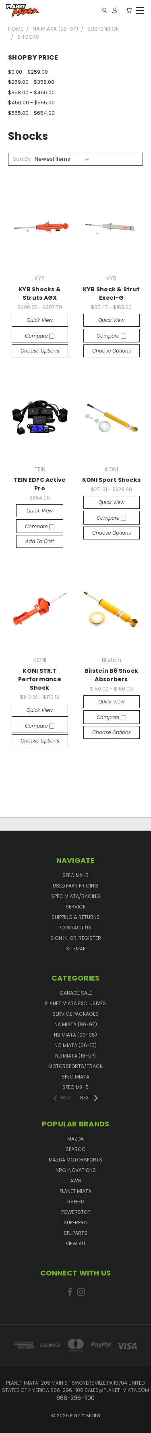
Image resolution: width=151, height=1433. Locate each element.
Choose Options (40, 350)
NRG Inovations (76, 1170)
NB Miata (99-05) (75, 1034)
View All (76, 1243)
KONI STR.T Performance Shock (39, 679)
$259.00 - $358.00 (31, 82)
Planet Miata (75, 1191)
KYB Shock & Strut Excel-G (111, 293)
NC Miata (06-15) (75, 1045)
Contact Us (75, 927)
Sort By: (22, 159)
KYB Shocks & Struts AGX (40, 293)
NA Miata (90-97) (75, 1024)
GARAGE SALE (76, 992)
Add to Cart (39, 541)
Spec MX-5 (75, 875)
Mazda (75, 1138)
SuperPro (75, 1222)
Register (90, 938)
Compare (39, 335)
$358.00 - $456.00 (31, 92)
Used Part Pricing (75, 885)
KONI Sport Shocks (111, 480)
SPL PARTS (75, 1233)
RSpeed (75, 1201)
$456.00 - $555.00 (31, 102)
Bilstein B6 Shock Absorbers (111, 675)
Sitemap (75, 948)
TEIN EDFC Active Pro (40, 484)
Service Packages (75, 1013)
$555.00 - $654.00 (31, 113)
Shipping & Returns (76, 917)
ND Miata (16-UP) (75, 1055)
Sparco (75, 1149)
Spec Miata (75, 1076)
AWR (75, 1180)
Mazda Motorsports (75, 1159)
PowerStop (75, 1212)
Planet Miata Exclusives (75, 1003)
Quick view (40, 320)
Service (75, 906)
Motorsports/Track (75, 1066)
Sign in (59, 938)
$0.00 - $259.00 (28, 72)
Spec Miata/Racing (75, 896)
